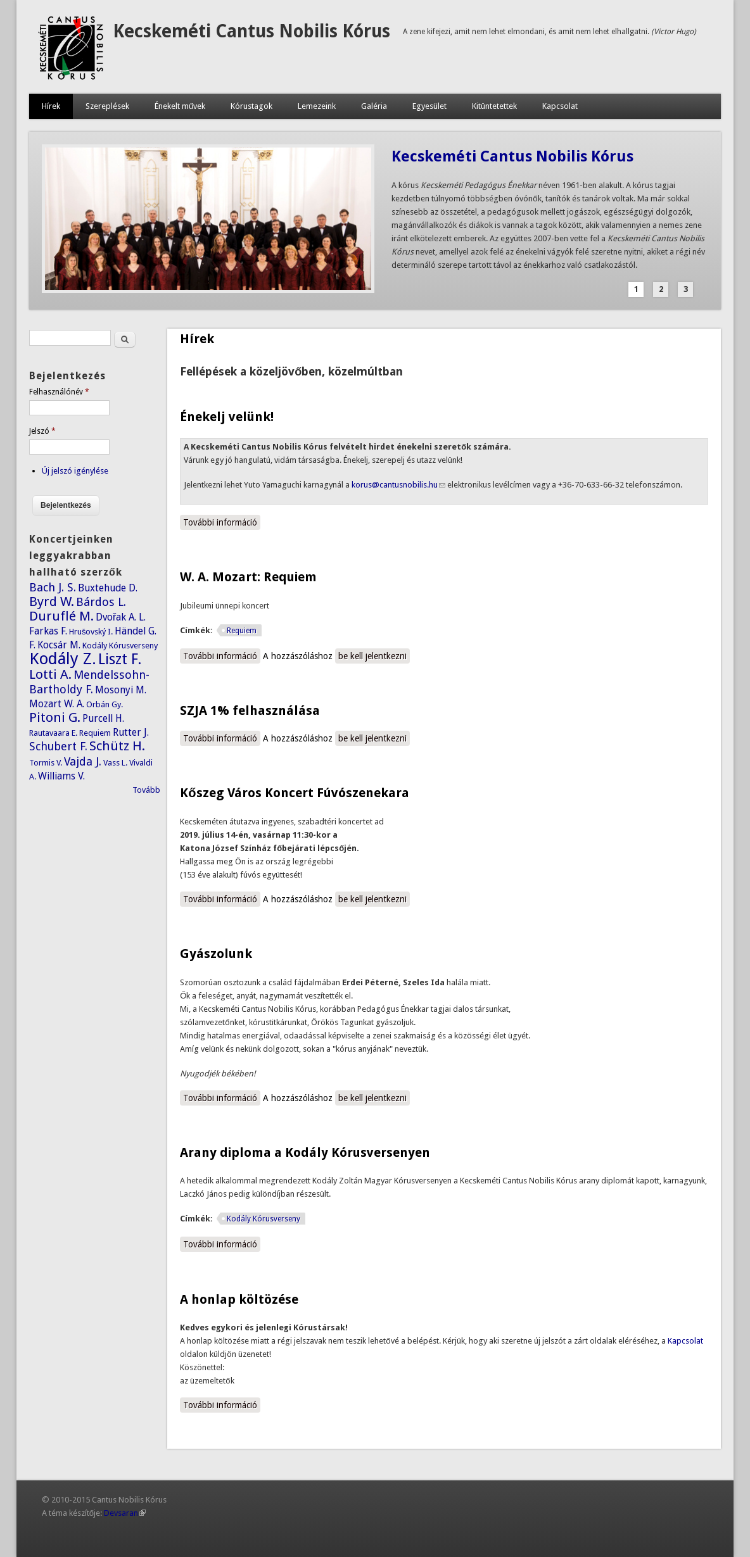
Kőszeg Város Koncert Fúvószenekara (294, 792)
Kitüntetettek (494, 106)
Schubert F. (58, 746)
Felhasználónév (59, 392)
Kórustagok (251, 106)
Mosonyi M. (120, 690)
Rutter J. (131, 732)
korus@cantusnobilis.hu (398, 484)
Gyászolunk (216, 953)
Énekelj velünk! (227, 416)
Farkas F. (48, 631)
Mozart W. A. (56, 704)
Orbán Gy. (104, 704)
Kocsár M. (58, 645)
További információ (221, 521)
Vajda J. (82, 761)
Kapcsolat (560, 106)
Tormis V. (45, 762)
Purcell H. (103, 718)
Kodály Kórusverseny (263, 1218)
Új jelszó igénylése (75, 471)
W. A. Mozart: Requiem (248, 576)
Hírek (51, 106)
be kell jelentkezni (372, 656)
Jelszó (42, 431)
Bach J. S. (52, 587)
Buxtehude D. (107, 588)
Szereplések (107, 106)
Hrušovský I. (91, 631)
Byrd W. (51, 601)
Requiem (242, 630)
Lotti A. (50, 674)
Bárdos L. (101, 601)
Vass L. (115, 762)
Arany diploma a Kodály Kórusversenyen (305, 1152)
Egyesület (429, 106)
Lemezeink (317, 106)
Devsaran (125, 1513)
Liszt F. (120, 659)
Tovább (146, 790)
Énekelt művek (180, 106)
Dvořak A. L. (121, 617)
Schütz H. (117, 745)
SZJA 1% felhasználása (250, 710)
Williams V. (61, 776)
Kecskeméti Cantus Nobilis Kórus (251, 31)
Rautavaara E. (53, 733)
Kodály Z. (62, 658)
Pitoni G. (54, 717)
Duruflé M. (61, 616)
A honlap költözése (239, 1299)
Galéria (374, 106)
